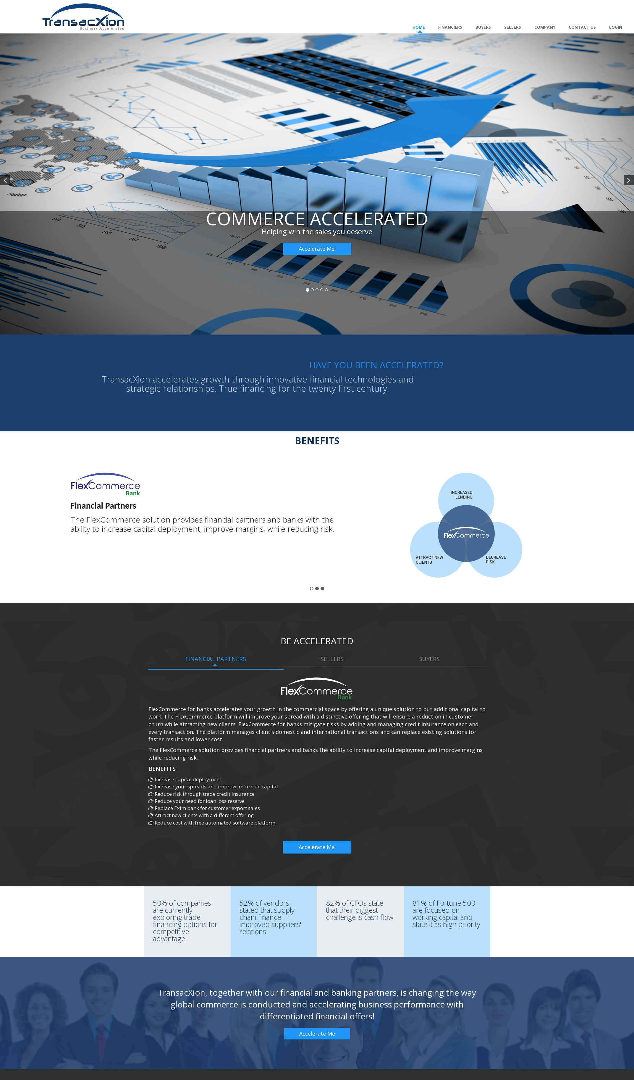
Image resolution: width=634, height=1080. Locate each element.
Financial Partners (215, 659)
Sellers (512, 27)
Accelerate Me (317, 1033)
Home (419, 27)
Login (615, 27)
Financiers (450, 27)
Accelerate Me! (317, 248)
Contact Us (582, 27)
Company (544, 27)
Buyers (483, 27)
